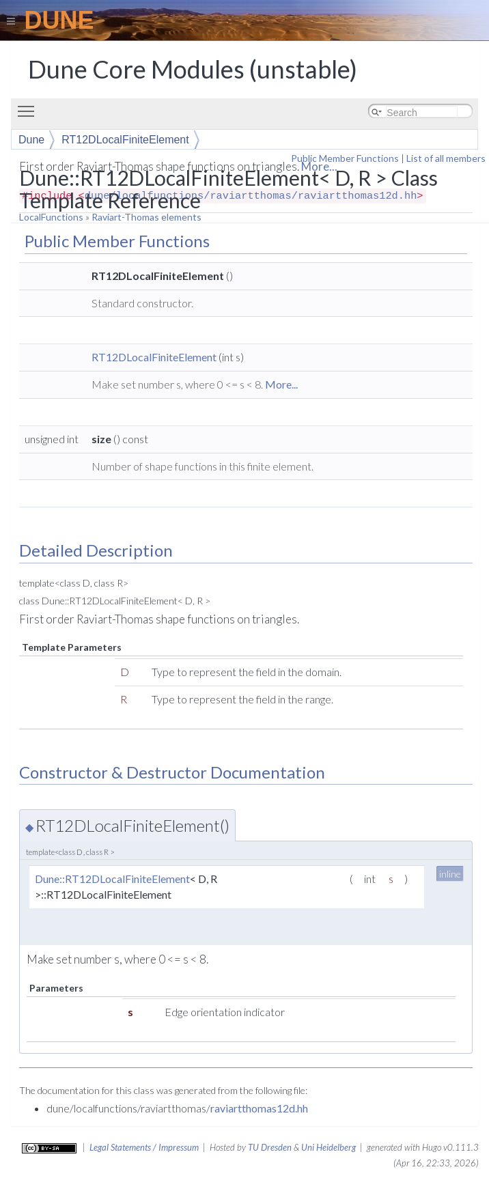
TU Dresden (270, 1147)
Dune (31, 139)
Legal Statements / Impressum (144, 1147)
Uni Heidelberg (328, 1147)
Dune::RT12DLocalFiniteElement (112, 878)
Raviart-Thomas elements (146, 217)
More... (281, 384)
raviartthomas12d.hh (259, 1108)
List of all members (446, 158)
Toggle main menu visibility (29, 105)
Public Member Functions (345, 158)
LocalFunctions (51, 217)
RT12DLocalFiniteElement (124, 139)
